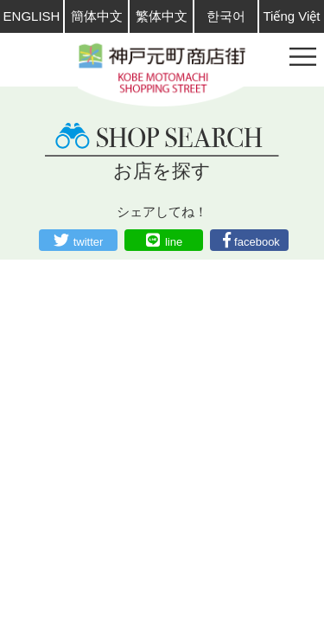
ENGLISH (31, 16)
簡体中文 (97, 16)
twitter (88, 241)
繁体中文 (161, 16)
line (173, 241)
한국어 (225, 16)
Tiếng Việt (291, 16)
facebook (257, 241)
